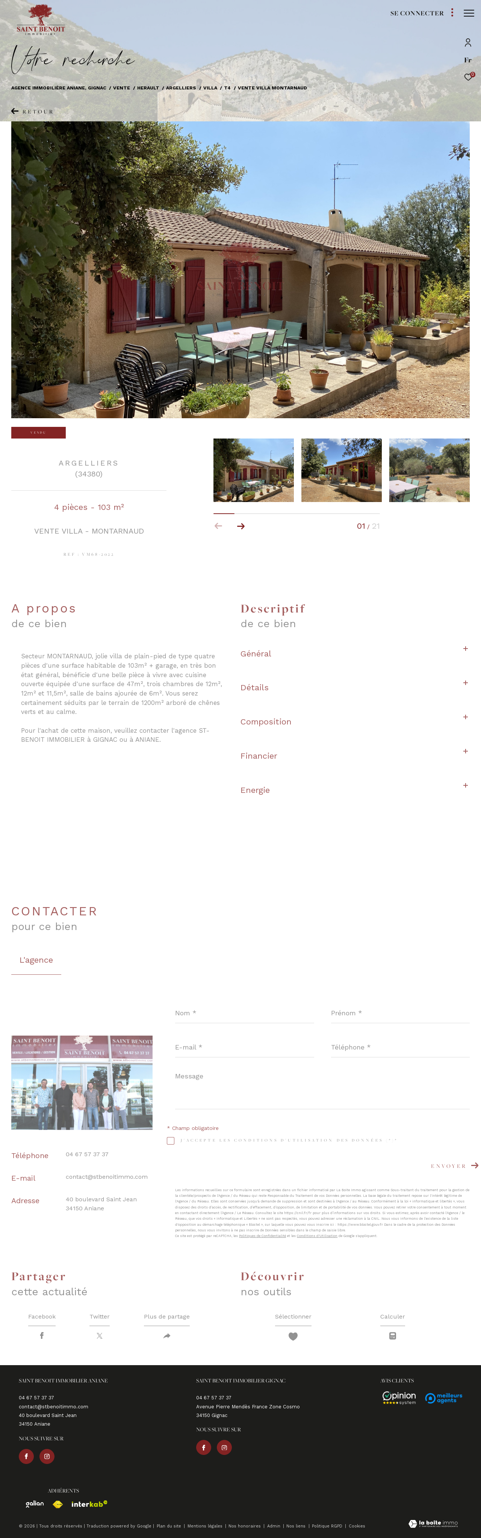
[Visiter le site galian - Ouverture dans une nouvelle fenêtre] (31, 1504)
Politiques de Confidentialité (262, 1236)
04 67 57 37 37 (87, 1154)
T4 (227, 88)
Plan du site (170, 1526)
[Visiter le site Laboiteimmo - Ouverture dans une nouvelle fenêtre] (433, 1524)
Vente (121, 88)
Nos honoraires (245, 1526)
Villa (210, 88)
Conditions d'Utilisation (317, 1236)
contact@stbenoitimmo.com (107, 1176)
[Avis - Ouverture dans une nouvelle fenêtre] (396, 1398)
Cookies (357, 1526)
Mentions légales (206, 1526)
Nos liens (296, 1526)
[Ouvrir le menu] (469, 13)
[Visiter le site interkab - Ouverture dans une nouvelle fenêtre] (86, 1503)
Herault (148, 88)
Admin (274, 1526)
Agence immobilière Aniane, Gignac (58, 88)
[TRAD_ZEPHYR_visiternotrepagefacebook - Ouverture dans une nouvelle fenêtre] (26, 1456)
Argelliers (181, 88)
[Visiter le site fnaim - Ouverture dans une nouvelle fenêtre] (54, 1504)
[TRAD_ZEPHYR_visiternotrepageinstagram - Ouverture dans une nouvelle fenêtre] (46, 1456)
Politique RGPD (327, 1526)
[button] (241, 526)
